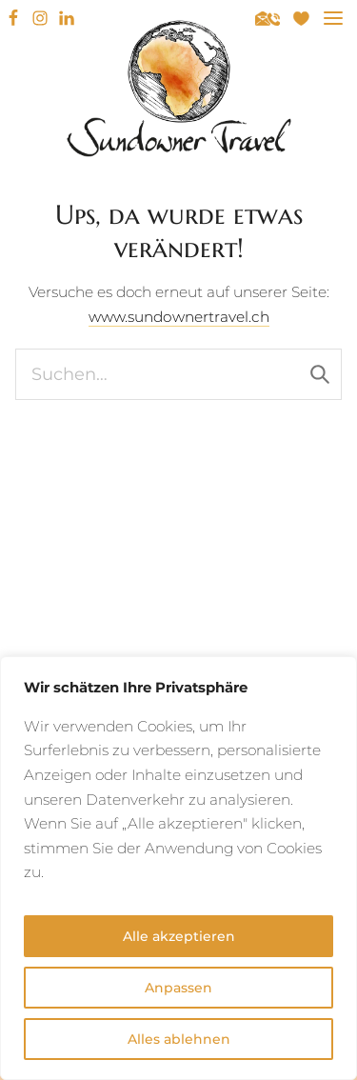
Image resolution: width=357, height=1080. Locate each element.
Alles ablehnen (179, 1039)
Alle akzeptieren (179, 936)
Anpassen (178, 987)
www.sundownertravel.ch (179, 317)
